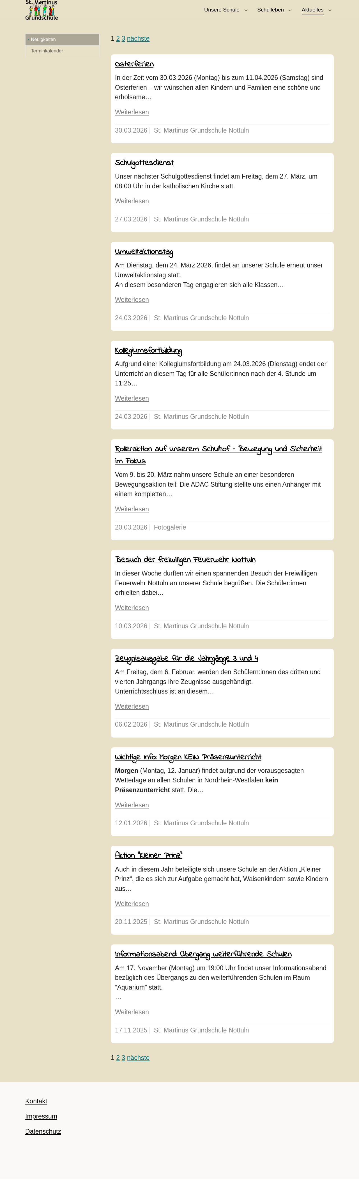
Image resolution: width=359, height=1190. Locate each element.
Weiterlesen (132, 123)
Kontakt (36, 1112)
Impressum (41, 1127)
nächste (138, 49)
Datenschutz (43, 1142)
